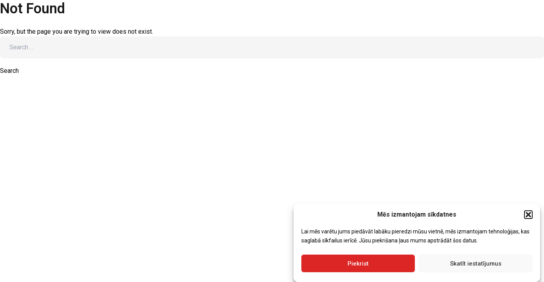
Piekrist (358, 263)
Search (9, 70)
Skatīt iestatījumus (475, 263)
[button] (528, 215)
